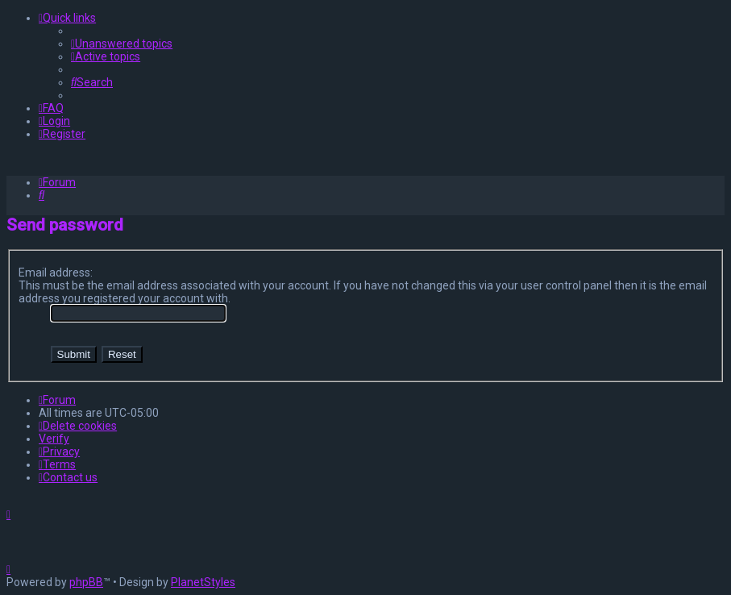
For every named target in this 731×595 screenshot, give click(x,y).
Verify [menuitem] (54, 438)
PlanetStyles (203, 582)
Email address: (56, 272)
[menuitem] (121, 43)
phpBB (86, 582)
